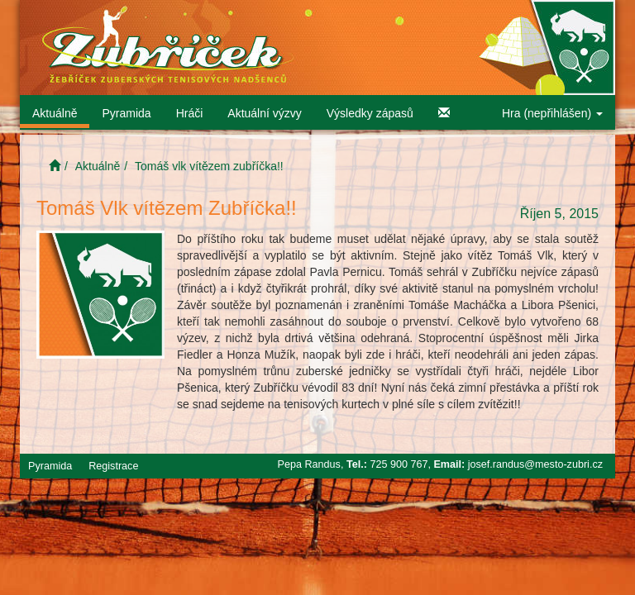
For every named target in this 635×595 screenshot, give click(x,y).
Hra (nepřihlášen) (552, 113)
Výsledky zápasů (370, 113)
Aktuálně (54, 113)
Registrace (113, 466)
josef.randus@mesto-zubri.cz (535, 464)
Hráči (189, 113)
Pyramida (126, 113)
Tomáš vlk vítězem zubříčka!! (209, 166)
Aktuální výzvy (264, 113)
